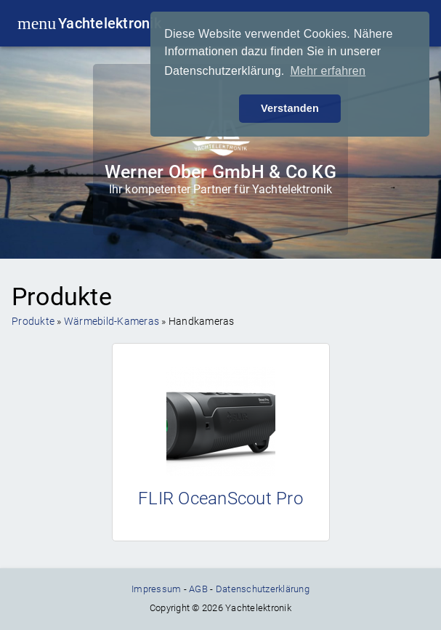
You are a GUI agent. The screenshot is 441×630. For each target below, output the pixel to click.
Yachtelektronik (109, 23)
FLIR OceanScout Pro (220, 498)
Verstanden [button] (290, 108)
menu (30, 23)
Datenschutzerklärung (262, 588)
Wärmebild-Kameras (111, 321)
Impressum (156, 588)
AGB (198, 588)
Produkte (33, 321)
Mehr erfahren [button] (327, 71)
